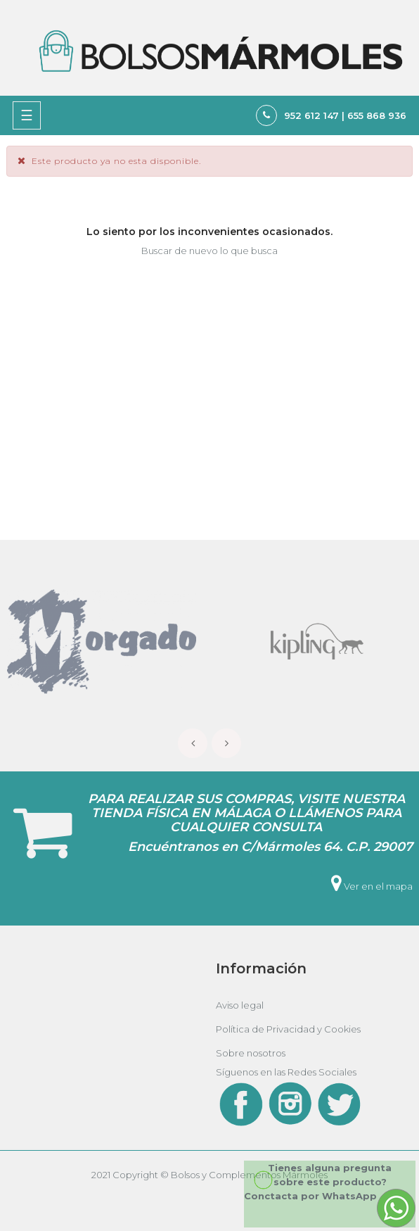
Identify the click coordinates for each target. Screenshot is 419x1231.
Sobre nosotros (250, 1053)
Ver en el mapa (372, 886)
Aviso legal (240, 1005)
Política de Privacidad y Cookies (288, 1029)
